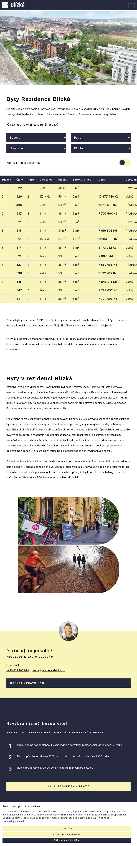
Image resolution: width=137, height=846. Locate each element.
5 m (76, 188)
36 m (62, 213)
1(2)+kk (45, 196)
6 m (76, 230)
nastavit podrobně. (14, 821)
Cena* (102, 179)
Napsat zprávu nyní (28, 683)
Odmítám (67, 828)
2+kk (43, 188)
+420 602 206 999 (17, 670)
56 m (62, 196)
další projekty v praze (68, 786)
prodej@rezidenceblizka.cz (48, 670)
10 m (76, 239)
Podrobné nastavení (66, 834)
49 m (62, 188)
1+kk (43, 213)
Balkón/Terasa (82, 179)
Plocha (62, 179)
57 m (62, 239)
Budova (6, 179)
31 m (62, 230)
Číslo (19, 179)
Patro (31, 179)
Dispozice (46, 179)
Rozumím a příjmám (67, 840)
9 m (76, 222)
